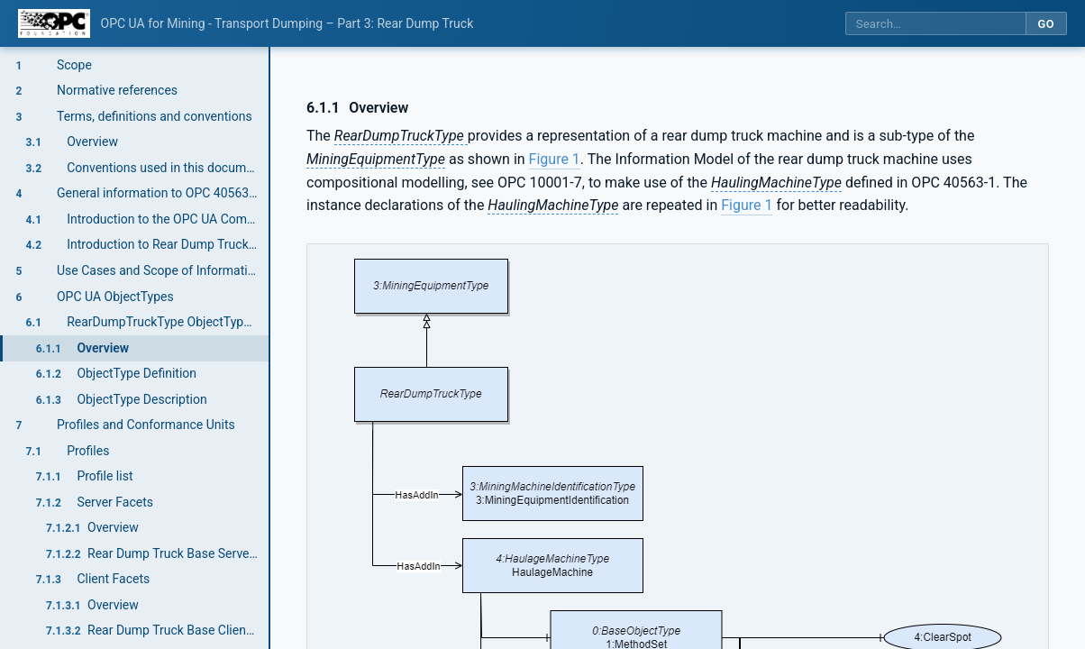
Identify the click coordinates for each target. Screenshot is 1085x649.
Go (1045, 24)
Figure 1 (554, 159)
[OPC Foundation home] (54, 23)
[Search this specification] (935, 24)
